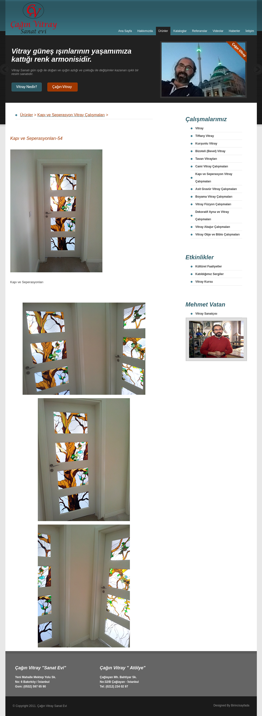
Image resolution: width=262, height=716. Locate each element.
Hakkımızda (145, 31)
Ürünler (163, 31)
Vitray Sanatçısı (206, 313)
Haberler (234, 31)
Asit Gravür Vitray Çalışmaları (216, 189)
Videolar (218, 31)
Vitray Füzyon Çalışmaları (213, 204)
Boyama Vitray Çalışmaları (214, 196)
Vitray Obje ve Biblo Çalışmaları (217, 234)
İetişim (250, 31)
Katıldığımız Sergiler (209, 274)
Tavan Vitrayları (206, 159)
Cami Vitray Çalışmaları (211, 166)
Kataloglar (180, 31)
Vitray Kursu (204, 281)
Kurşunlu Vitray (206, 143)
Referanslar (199, 31)
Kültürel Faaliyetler (208, 266)
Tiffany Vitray (204, 136)
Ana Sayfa (125, 31)
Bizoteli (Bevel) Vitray (210, 151)
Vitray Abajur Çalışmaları (212, 227)
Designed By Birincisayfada (231, 705)
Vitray (199, 128)
